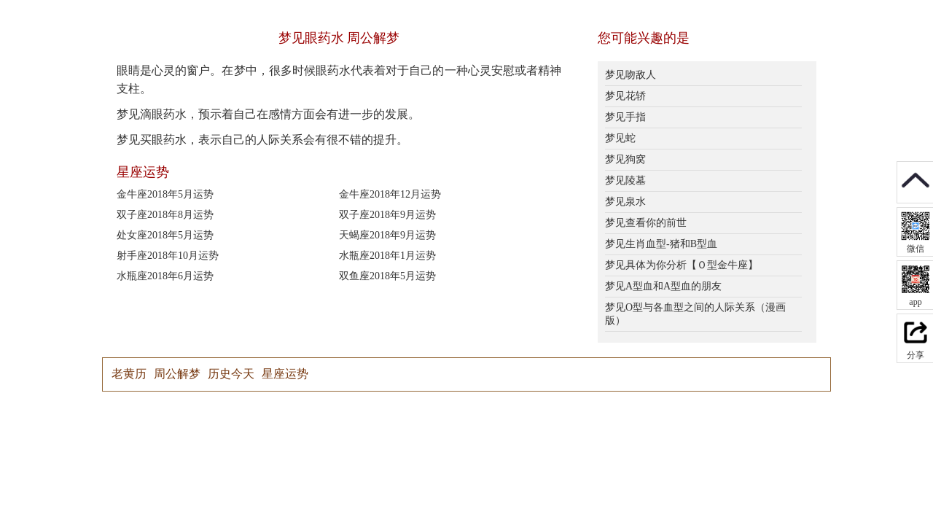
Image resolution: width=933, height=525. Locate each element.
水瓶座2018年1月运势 (387, 255)
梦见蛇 (620, 138)
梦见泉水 (625, 201)
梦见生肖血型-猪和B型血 (661, 243)
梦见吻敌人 (630, 74)
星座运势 (285, 374)
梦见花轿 (625, 95)
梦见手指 (625, 117)
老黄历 (129, 374)
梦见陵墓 (625, 180)
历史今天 (231, 374)
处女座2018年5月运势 (165, 235)
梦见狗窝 (625, 159)
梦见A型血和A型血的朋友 (663, 286)
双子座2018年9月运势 (387, 214)
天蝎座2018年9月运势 (387, 235)
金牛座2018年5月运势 (165, 194)
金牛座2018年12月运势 (390, 194)
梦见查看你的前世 (646, 222)
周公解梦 (177, 374)
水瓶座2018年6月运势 (165, 276)
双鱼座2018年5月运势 (387, 276)
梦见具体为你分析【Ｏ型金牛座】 (681, 265)
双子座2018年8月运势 (165, 214)
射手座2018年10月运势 (168, 255)
